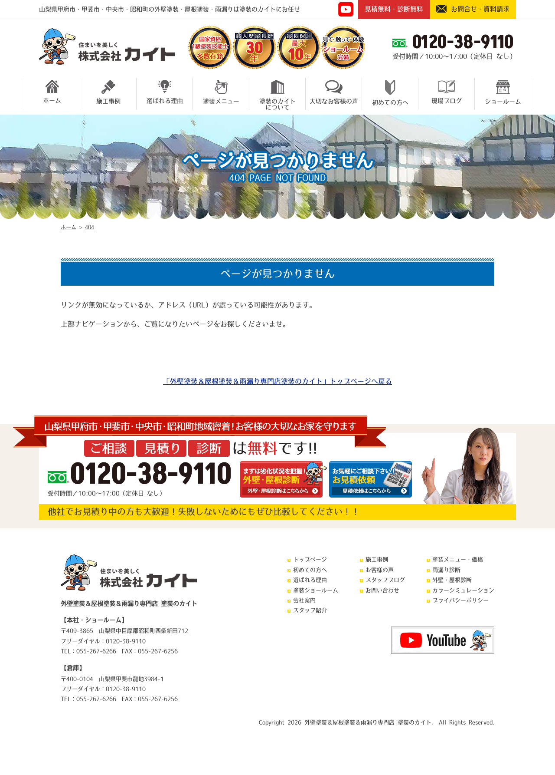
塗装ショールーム (315, 590)
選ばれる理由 (165, 92)
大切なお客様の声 (334, 92)
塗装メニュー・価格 (457, 559)
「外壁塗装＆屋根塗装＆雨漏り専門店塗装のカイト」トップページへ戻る (277, 381)
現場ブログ (446, 92)
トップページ (310, 559)
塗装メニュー (221, 92)
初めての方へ (390, 93)
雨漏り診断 (446, 570)
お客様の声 (380, 570)
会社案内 (304, 600)
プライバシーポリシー (460, 600)
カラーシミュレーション (463, 590)
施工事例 (108, 92)
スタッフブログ (385, 580)
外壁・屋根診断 (452, 580)
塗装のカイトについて (277, 94)
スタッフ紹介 (310, 610)
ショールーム (503, 92)
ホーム (52, 91)
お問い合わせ (382, 590)
